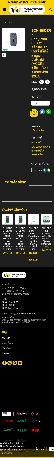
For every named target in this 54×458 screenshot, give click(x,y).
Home (7, 22)
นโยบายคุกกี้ (7, 452)
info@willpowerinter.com (22, 313)
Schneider (38, 130)
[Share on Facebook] (44, 170)
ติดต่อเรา (34, 113)
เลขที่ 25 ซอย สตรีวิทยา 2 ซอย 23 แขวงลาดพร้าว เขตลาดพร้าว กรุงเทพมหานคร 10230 (24, 320)
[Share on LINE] (48, 170)
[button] (51, 10)
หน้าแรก (6, 337)
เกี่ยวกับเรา (7, 348)
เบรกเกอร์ (36, 142)
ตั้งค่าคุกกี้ (39, 449)
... (13, 22)
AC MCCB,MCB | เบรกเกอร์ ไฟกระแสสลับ (40, 151)
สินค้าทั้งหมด (8, 343)
